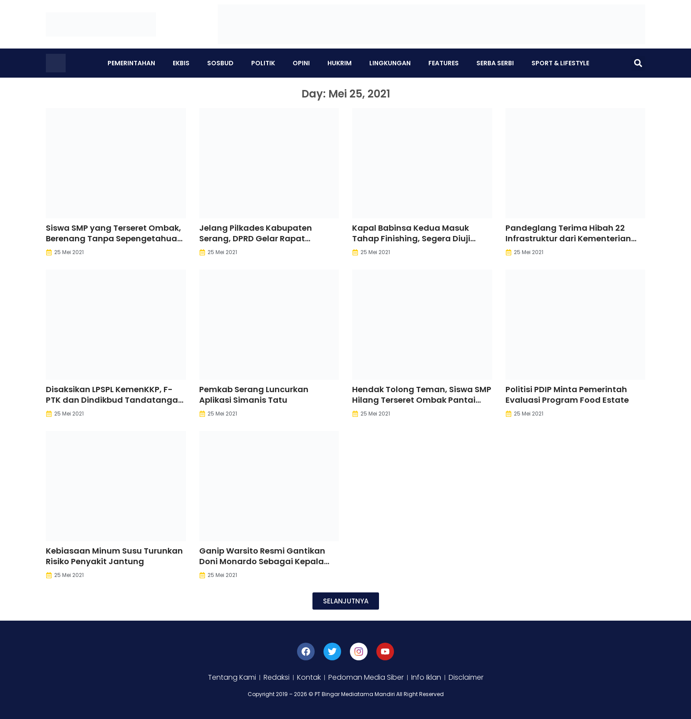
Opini (301, 63)
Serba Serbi (495, 63)
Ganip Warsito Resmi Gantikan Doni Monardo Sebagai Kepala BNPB (262, 561)
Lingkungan (390, 63)
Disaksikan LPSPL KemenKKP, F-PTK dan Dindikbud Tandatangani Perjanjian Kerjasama (116, 400)
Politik (263, 63)
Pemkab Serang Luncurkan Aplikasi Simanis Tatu (253, 394)
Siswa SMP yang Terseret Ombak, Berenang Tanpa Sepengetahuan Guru (114, 238)
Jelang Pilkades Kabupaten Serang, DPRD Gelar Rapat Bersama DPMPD (255, 238)
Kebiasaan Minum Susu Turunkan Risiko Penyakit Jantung (114, 556)
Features (443, 63)
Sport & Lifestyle (560, 63)
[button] (638, 63)
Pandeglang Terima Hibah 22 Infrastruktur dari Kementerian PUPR (568, 238)
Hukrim (339, 63)
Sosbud (220, 63)
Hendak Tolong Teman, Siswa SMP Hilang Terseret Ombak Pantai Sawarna (421, 400)
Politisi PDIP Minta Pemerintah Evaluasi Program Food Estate (567, 394)
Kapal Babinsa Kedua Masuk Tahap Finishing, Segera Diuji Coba (411, 238)
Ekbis (181, 63)
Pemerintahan (131, 63)
